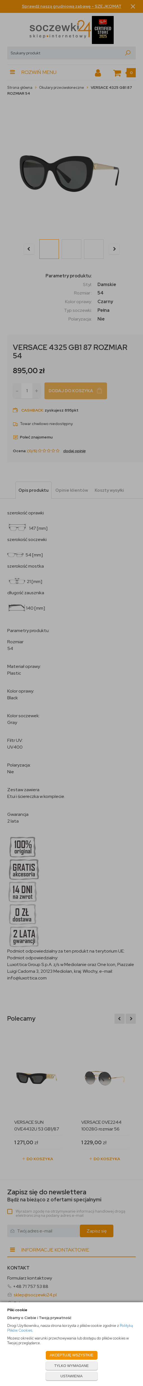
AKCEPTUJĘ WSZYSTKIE (71, 1355)
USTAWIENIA (71, 1376)
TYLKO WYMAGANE (71, 1366)
